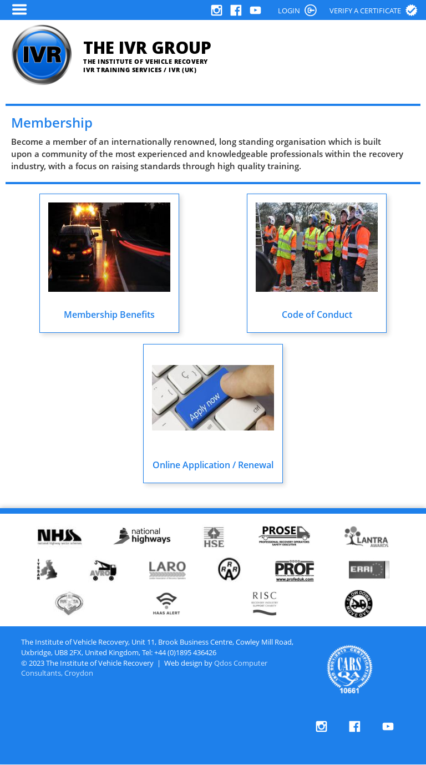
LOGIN (289, 11)
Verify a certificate (365, 11)
